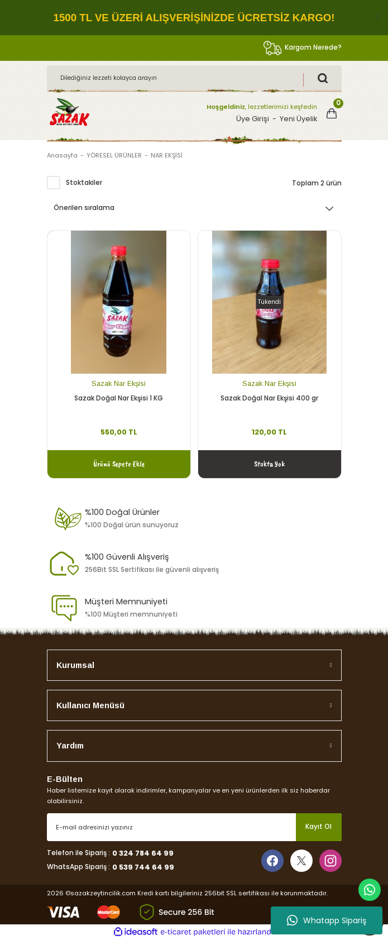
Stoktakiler (84, 182)
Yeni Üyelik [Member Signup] (298, 118)
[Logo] (69, 113)
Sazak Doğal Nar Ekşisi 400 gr (269, 398)
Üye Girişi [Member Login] (252, 118)
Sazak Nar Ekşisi (119, 383)
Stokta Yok (269, 464)
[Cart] (332, 113)
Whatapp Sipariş (326, 920)
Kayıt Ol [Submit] (318, 826)
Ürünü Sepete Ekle (119, 464)
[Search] (194, 78)
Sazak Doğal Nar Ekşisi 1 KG (118, 398)
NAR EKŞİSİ (167, 155)
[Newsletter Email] (194, 827)
